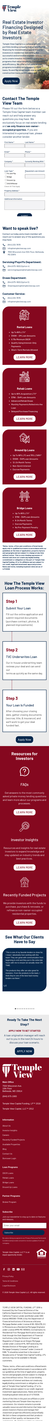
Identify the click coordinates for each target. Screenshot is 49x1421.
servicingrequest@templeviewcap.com (25, 270)
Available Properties (11, 1144)
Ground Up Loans (9, 1187)
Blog (4, 1149)
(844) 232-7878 (14, 244)
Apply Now (11, 81)
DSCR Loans (7, 1173)
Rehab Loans (8, 1177)
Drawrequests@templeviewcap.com (24, 285)
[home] (11, 8)
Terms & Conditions (10, 1281)
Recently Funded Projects (13, 1139)
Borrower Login (9, 1158)
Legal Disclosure (8, 1285)
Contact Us (7, 1153)
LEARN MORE (24, 357)
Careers (5, 1135)
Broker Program (9, 1202)
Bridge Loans (8, 1182)
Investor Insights (9, 1130)
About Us (6, 1125)
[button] (44, 8)
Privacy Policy (7, 1276)
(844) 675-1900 (14, 266)
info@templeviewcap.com (19, 248)
